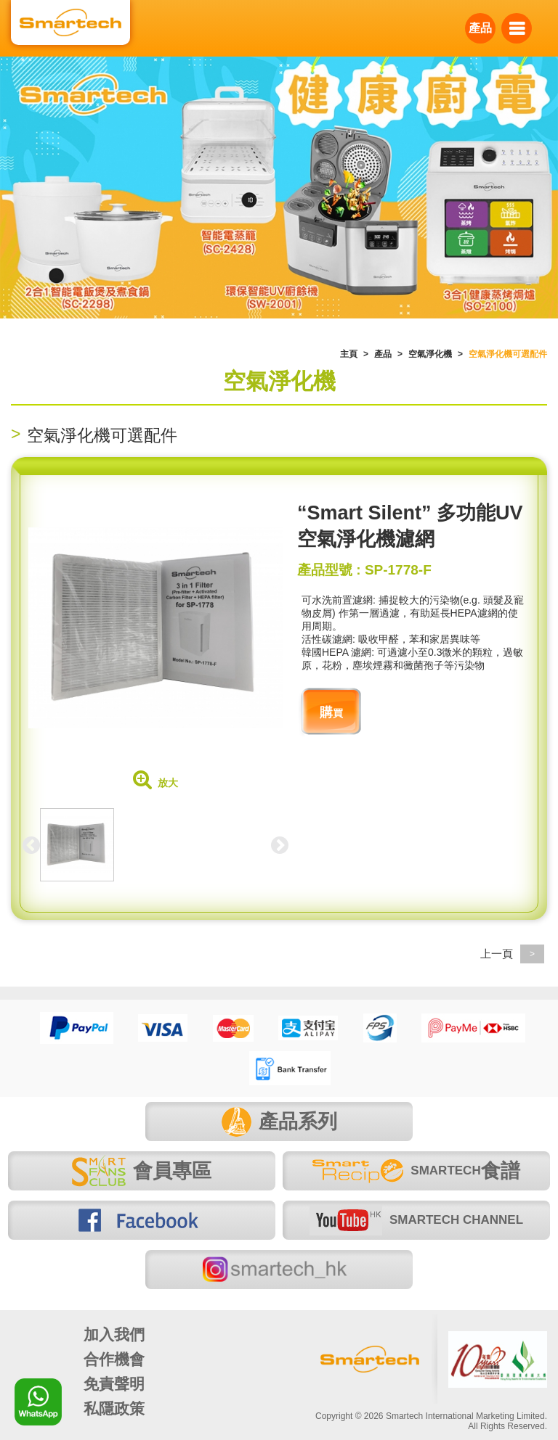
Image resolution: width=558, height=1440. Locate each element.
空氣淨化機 (430, 354)
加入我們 (114, 1334)
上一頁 (512, 953)
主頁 (348, 354)
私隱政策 (114, 1408)
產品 (480, 28)
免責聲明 (114, 1383)
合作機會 (114, 1359)
